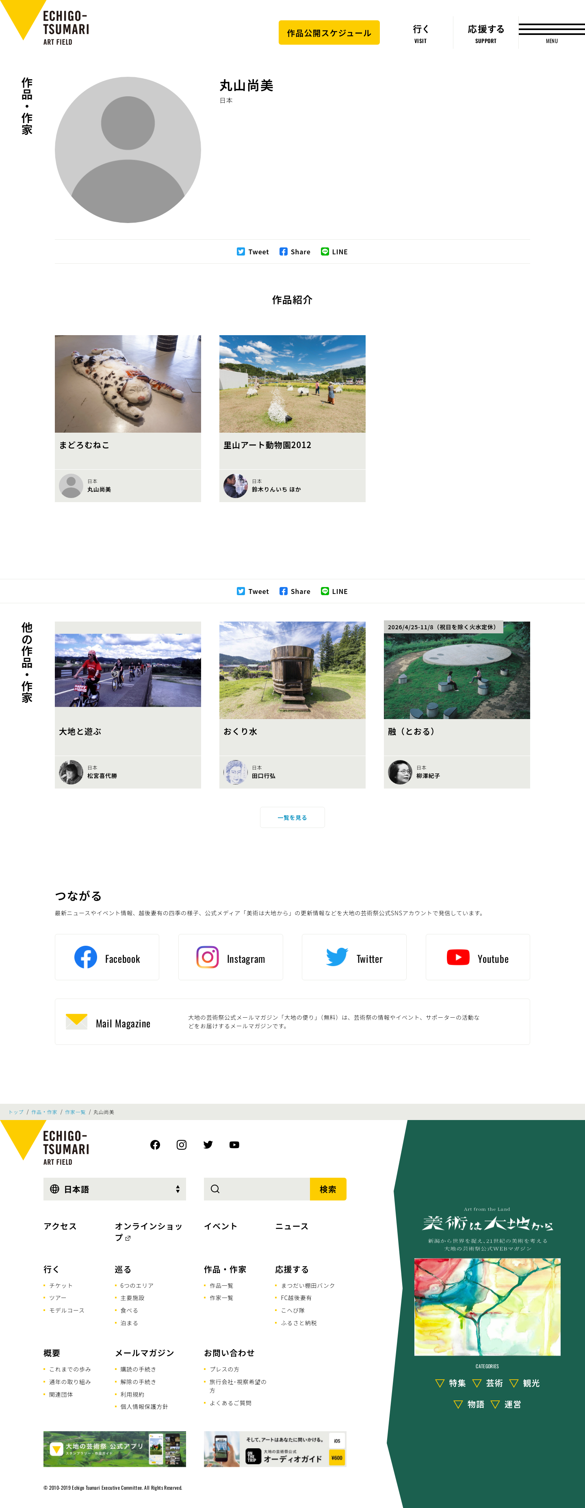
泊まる (130, 1323)
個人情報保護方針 (145, 1406)
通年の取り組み (70, 1382)
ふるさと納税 (299, 1323)
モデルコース (67, 1310)
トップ (16, 1111)
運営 (513, 1404)
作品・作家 (27, 106)
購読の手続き (139, 1369)
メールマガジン (145, 1352)
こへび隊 (293, 1310)
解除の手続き (139, 1382)
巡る (123, 1269)
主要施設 (133, 1298)
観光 (531, 1383)
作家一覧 (75, 1111)
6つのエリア (137, 1285)
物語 (476, 1404)
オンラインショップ (149, 1231)
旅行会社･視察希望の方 (238, 1386)
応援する (292, 1269)
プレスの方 (225, 1369)
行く (52, 1269)
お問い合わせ (229, 1352)
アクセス (60, 1226)
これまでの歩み (70, 1369)
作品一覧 (222, 1285)
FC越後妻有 (296, 1298)
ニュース (292, 1226)
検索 (328, 1189)
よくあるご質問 (231, 1403)
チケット (61, 1285)
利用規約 (133, 1394)
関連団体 (61, 1394)
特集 (457, 1383)
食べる (130, 1310)
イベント (221, 1226)
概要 (52, 1352)
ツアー (58, 1298)
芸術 (494, 1383)
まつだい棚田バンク (308, 1285)
